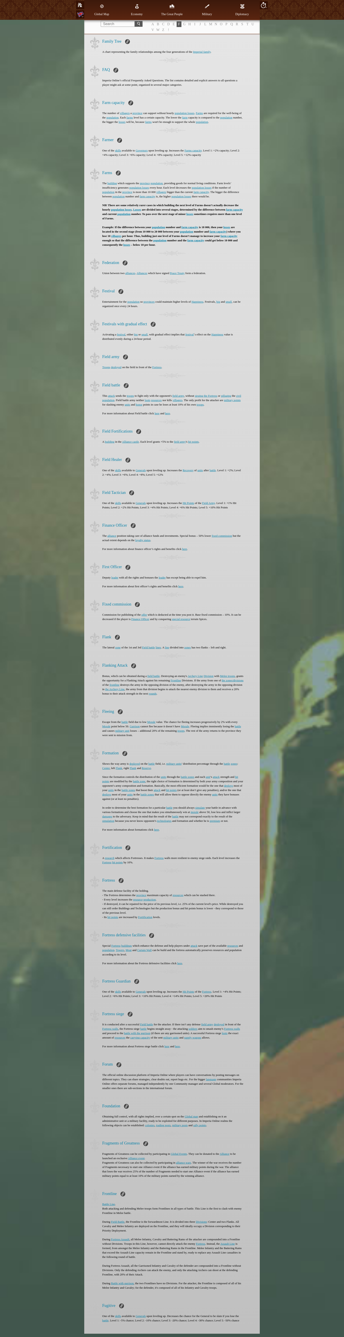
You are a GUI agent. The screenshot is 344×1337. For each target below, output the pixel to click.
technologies (164, 820)
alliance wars (183, 1162)
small (229, 301)
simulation (108, 820)
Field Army (208, 503)
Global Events (179, 1153)
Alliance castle (130, 441)
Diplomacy (242, 10)
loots (147, 400)
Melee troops (227, 676)
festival (121, 334)
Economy (137, 10)
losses (122, 122)
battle (213, 470)
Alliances (141, 273)
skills (118, 150)
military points (232, 400)
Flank (119, 768)
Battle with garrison (122, 1283)
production (149, 899)
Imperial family (202, 51)
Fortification (145, 917)
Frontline (176, 680)
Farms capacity (193, 150)
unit (208, 777)
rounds (152, 693)
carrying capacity (140, 1037)
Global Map (101, 10)
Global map (191, 1116)
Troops (106, 367)
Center (106, 768)
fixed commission (222, 535)
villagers (125, 113)
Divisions (201, 1221)
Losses (137, 209)
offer (144, 614)
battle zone (139, 781)
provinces (149, 301)
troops (130, 395)
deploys (228, 785)
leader (114, 577)
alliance (111, 535)
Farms (199, 113)
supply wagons (192, 1037)
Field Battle (117, 1221)
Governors (142, 150)
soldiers (192, 1028)
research (109, 858)
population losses (184, 113)
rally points (199, 1125)
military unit (122, 730)
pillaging (226, 395)
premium (215, 820)
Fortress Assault (120, 1239)
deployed (116, 367)
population (112, 117)
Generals (141, 470)
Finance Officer (140, 619)
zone (118, 647)
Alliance (224, 1153)
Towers (120, 950)
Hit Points (188, 503)
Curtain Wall (144, 950)
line (167, 647)
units (127, 404)
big (218, 301)
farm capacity (201, 192)
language (211, 1079)
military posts (180, 1125)
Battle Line (108, 1204)
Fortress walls (110, 1028)
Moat (128, 950)
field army (178, 395)
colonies (149, 1125)
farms (129, 117)
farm (185, 117)
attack (111, 395)
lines (158, 647)
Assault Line (227, 1243)
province (137, 113)
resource (138, 899)
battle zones (187, 777)
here (157, 413)
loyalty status (142, 540)
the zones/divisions (232, 680)
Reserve (146, 768)
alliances (130, 273)
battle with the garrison (137, 1033)
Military (207, 10)
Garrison (135, 726)
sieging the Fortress (206, 395)
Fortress (156, 367)
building (112, 183)
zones (187, 647)
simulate (200, 807)
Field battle (148, 647)
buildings (126, 945)
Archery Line (195, 676)
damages (107, 816)
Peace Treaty (177, 273)
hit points (193, 441)
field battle (153, 676)
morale (195, 812)
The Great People (172, 10)
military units (174, 763)
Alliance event (136, 1158)
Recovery (188, 470)
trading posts (163, 1125)
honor (139, 404)
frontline (114, 684)
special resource (181, 619)
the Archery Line (114, 689)
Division (208, 676)
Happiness (197, 301)
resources (156, 400)
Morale (151, 722)
